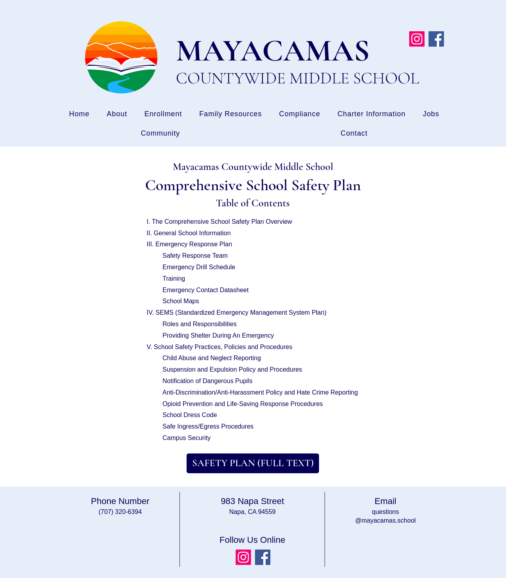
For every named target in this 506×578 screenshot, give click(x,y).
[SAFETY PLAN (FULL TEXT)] (253, 463)
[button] (431, 114)
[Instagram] (417, 39)
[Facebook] (436, 39)
